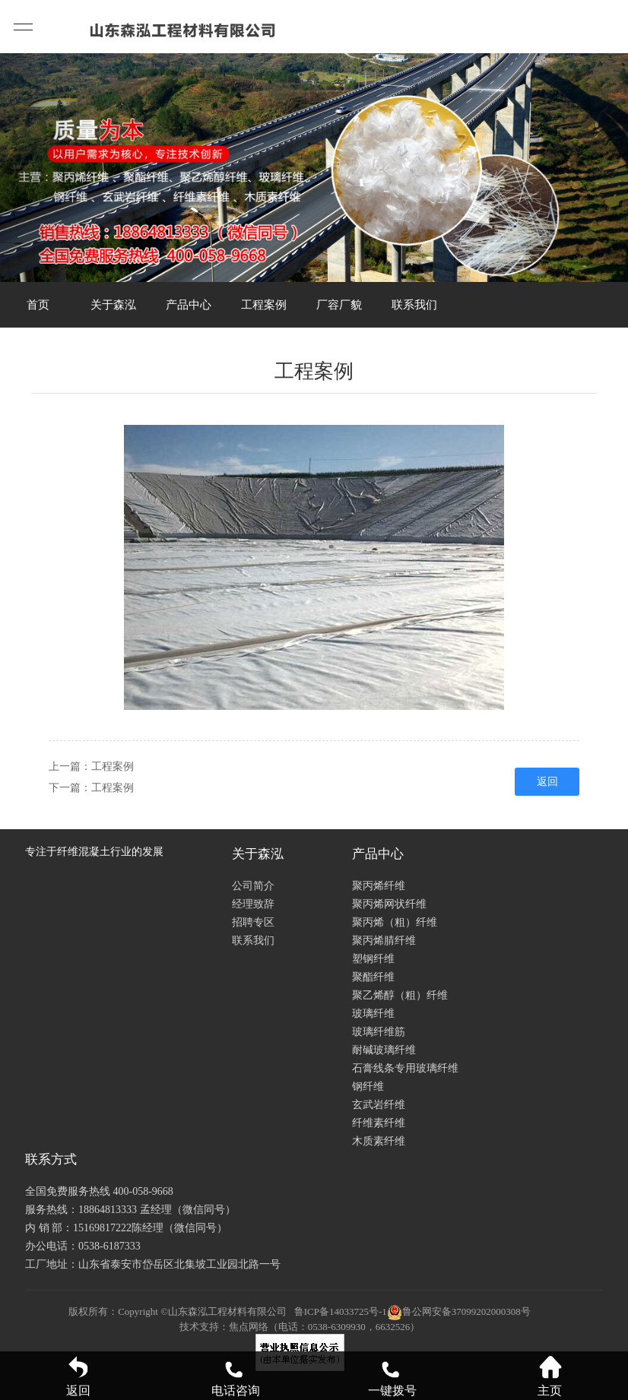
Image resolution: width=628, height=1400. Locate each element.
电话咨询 (235, 1376)
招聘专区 (253, 922)
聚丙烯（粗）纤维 (394, 922)
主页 (550, 1376)
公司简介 (253, 886)
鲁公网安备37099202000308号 (459, 1311)
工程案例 (264, 305)
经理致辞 (253, 904)
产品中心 (188, 305)
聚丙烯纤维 (378, 886)
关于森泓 (113, 305)
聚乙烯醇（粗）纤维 (400, 995)
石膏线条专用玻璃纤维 (405, 1068)
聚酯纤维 (373, 977)
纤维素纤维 (378, 1123)
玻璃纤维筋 (378, 1031)
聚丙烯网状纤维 (389, 904)
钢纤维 (368, 1086)
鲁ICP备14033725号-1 (340, 1311)
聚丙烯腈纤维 (384, 940)
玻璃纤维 (373, 1013)
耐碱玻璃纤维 (384, 1050)
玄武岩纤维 (378, 1104)
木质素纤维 (378, 1141)
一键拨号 (392, 1376)
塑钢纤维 (373, 958)
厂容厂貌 (339, 305)
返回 (547, 781)
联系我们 (414, 305)
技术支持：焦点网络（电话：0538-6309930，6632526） (299, 1326)
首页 (38, 305)
